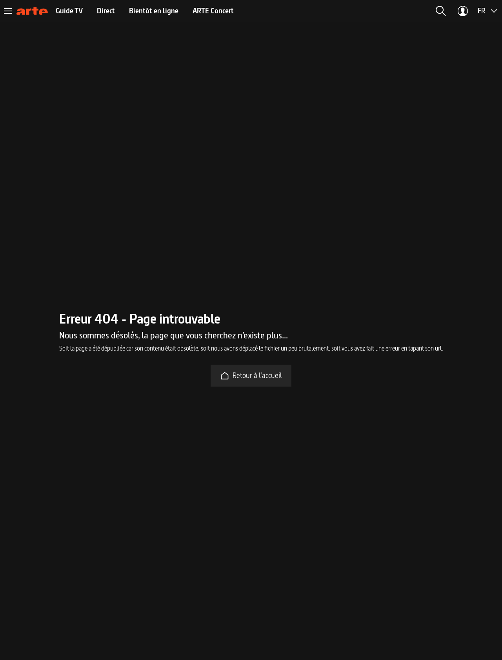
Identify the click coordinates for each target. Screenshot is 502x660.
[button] (441, 11)
